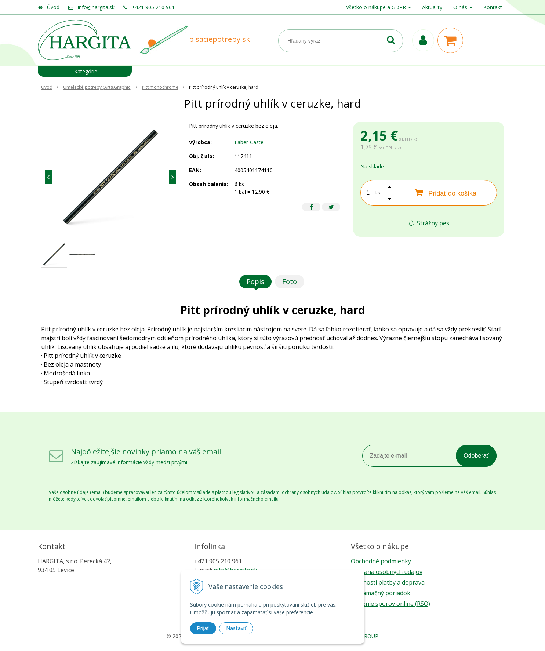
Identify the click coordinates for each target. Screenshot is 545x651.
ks (377, 193)
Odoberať (476, 455)
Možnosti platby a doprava (388, 582)
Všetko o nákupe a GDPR (376, 7)
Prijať (203, 628)
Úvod (53, 7)
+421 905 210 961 (153, 7)
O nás (460, 7)
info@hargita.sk (96, 7)
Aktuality (432, 7)
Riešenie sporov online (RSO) (390, 604)
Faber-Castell (250, 142)
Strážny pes (428, 223)
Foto (289, 281)
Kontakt (492, 7)
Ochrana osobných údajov (386, 572)
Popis (255, 281)
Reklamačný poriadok (380, 593)
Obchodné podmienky (381, 561)
